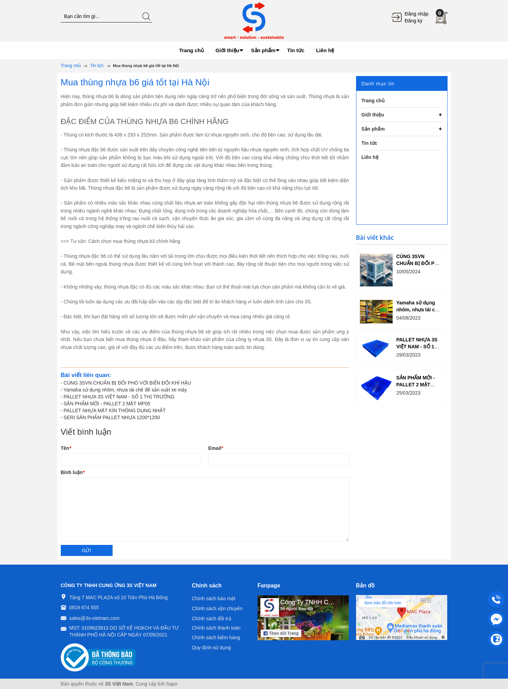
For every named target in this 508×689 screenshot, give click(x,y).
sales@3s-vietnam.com (94, 618)
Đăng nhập (417, 14)
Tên (66, 448)
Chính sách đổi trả (211, 618)
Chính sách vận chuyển (217, 608)
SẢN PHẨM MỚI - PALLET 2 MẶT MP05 (107, 403)
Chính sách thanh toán (216, 628)
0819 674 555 (84, 607)
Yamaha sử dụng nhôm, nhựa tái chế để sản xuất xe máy (125, 390)
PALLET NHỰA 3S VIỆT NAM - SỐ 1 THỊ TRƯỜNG (119, 396)
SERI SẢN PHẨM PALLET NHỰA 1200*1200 (112, 417)
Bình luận (73, 472)
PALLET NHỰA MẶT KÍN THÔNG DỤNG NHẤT (114, 410)
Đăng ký (413, 20)
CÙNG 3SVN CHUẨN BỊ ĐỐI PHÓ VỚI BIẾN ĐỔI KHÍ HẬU (127, 383)
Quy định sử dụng (211, 647)
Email (215, 448)
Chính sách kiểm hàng (216, 637)
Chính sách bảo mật (214, 598)
